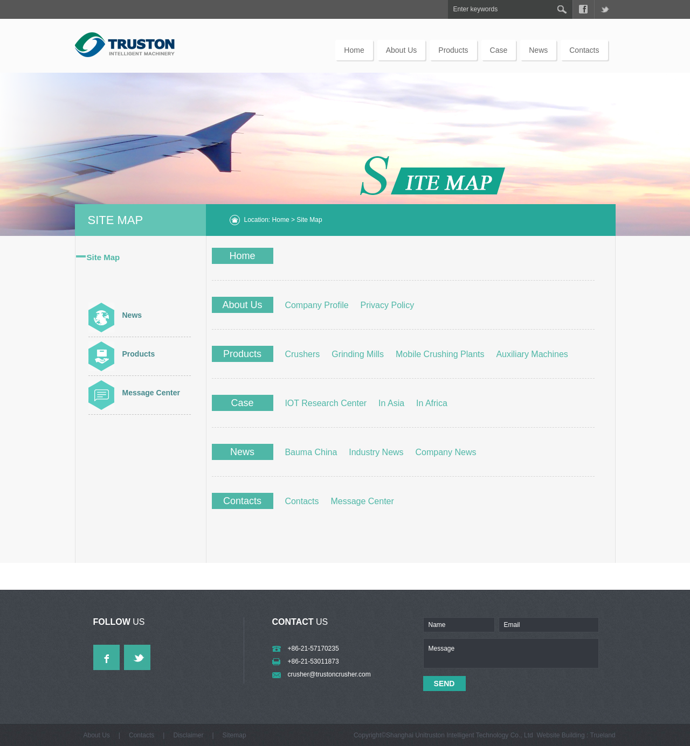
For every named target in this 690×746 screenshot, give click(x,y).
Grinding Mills (358, 354)
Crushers (302, 354)
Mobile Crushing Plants (440, 354)
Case (499, 50)
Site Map (103, 257)
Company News (446, 452)
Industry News (376, 452)
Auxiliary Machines (532, 354)
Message (511, 653)
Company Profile (316, 305)
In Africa (431, 403)
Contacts (584, 50)
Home (354, 50)
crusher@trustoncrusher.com (329, 674)
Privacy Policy (388, 305)
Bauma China (311, 452)
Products (453, 50)
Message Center (151, 392)
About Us (401, 50)
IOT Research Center (326, 403)
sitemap (234, 735)
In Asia (391, 403)
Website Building (560, 735)
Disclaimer (188, 735)
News (538, 50)
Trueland (603, 735)
